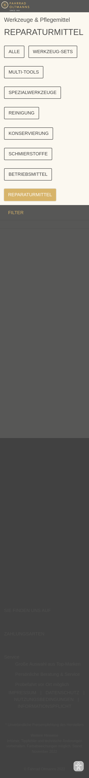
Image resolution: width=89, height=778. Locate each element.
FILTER (11, 212)
